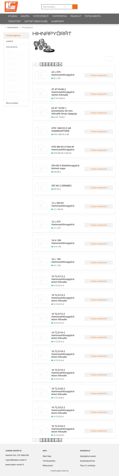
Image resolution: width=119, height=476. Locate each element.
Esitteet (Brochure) (36, 21)
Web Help (47, 456)
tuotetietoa (59, 16)
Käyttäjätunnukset (88, 456)
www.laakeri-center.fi (14, 464)
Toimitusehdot (49, 461)
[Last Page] (60, 64)
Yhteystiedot (41, 16)
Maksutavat (48, 465)
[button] (74, 7)
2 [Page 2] (44, 64)
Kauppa (25, 16)
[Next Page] (56, 64)
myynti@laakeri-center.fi (15, 460)
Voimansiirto (12, 27)
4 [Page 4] (50, 64)
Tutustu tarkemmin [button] (98, 75)
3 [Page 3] (47, 64)
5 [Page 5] (53, 64)
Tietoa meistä (93, 16)
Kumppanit (57, 21)
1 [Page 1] (41, 64)
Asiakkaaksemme (87, 461)
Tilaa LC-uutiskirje (87, 465)
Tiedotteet (14, 21)
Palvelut (76, 16)
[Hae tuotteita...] (57, 7)
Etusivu (12, 16)
